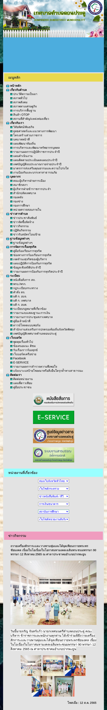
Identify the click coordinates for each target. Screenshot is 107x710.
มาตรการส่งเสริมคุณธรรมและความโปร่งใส (39, 168)
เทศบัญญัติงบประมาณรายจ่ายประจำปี (35, 164)
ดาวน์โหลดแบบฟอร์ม (25, 325)
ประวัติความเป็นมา (23, 94)
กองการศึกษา (20, 205)
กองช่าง (16, 201)
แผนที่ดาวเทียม (21, 383)
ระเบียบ (13, 275)
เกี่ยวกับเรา (15, 123)
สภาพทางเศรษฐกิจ (23, 106)
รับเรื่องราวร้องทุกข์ (24, 350)
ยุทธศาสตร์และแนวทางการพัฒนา (33, 131)
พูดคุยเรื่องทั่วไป (21, 341)
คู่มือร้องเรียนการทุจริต (26, 251)
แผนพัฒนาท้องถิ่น (23, 143)
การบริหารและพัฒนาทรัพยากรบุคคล (35, 147)
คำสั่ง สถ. (17, 292)
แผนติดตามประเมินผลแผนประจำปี (33, 160)
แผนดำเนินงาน (21, 156)
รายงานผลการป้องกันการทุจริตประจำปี (36, 271)
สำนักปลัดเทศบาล (23, 193)
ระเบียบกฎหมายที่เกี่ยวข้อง (28, 308)
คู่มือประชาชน (21, 387)
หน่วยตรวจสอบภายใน (25, 209)
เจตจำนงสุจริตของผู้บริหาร (28, 259)
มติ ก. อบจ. (18, 296)
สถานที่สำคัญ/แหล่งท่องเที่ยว (29, 118)
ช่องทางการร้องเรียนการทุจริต (30, 255)
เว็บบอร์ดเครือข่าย (23, 354)
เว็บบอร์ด (14, 337)
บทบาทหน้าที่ (20, 139)
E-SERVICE (19, 362)
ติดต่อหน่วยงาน (21, 379)
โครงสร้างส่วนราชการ (26, 135)
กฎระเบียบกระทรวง (24, 288)
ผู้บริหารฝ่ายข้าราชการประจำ (30, 189)
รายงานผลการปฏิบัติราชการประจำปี (35, 151)
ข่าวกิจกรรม (19, 226)
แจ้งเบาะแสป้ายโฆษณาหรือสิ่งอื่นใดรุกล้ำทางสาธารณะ (46, 370)
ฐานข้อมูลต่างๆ (17, 238)
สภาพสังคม (18, 102)
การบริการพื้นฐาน (23, 110)
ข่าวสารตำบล (17, 213)
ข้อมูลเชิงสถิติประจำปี (25, 267)
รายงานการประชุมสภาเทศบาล (31, 317)
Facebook (18, 358)
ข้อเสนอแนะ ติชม (23, 346)
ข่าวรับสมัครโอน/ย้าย (25, 234)
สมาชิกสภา (19, 184)
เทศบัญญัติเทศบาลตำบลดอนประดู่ (33, 333)
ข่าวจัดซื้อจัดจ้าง (22, 222)
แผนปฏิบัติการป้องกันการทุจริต (31, 263)
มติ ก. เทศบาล (20, 300)
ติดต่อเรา (14, 374)
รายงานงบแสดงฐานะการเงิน (30, 313)
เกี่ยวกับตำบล (16, 89)
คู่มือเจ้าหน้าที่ (20, 321)
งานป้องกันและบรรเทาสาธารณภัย (33, 172)
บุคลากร (13, 176)
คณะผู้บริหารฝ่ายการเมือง (28, 180)
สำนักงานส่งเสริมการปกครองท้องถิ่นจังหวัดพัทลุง (42, 329)
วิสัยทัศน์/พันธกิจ (22, 127)
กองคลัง (16, 197)
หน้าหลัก (13, 85)
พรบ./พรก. (18, 284)
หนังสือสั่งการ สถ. (22, 279)
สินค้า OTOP (19, 114)
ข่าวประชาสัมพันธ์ (23, 218)
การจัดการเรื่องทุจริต (21, 246)
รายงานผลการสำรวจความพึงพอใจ (33, 366)
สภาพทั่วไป (18, 98)
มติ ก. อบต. (18, 304)
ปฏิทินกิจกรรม (20, 230)
